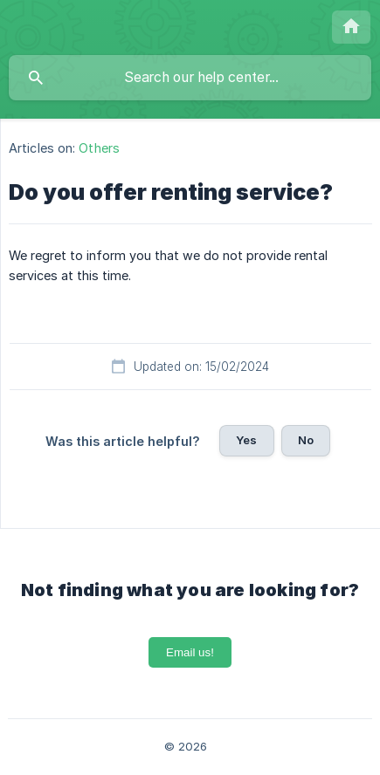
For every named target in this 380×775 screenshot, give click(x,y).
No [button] (306, 440)
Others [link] (99, 148)
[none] (351, 27)
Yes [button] (246, 440)
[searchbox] (190, 77)
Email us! (190, 652)
